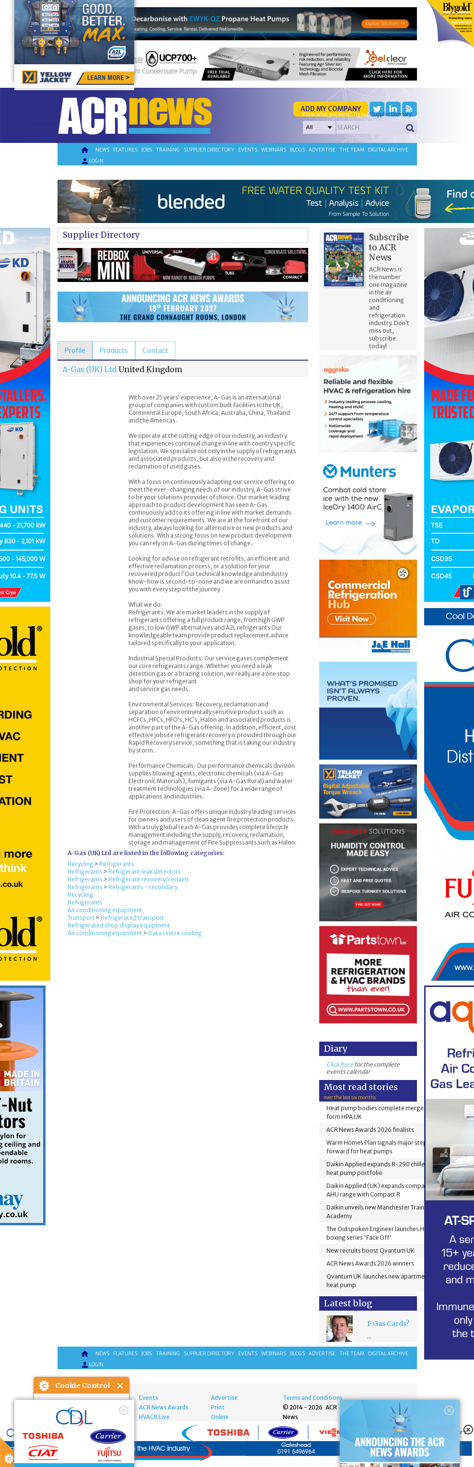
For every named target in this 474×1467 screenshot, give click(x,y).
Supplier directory (209, 150)
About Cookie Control (43, 1385)
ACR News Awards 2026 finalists (370, 1129)
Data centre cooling (175, 933)
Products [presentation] (114, 350)
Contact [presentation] (155, 350)
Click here (339, 1064)
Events (247, 150)
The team (351, 150)
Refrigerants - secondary (142, 887)
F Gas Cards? (388, 1323)
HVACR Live (154, 1416)
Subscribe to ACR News (389, 247)
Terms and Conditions (313, 1397)
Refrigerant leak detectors (144, 871)
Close (120, 1386)
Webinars (273, 150)
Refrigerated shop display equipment (119, 925)
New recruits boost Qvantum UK (370, 1250)
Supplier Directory (101, 235)
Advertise (322, 150)
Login (92, 161)
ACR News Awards (163, 1407)
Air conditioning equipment (105, 910)
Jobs (146, 150)
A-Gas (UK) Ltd (89, 369)
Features (125, 150)
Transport (81, 917)
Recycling (80, 864)
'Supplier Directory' (391, 114)
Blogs (297, 150)
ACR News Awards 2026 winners (370, 1263)
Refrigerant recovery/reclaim (148, 879)
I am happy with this (81, 1431)
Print (218, 1407)
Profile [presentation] (75, 350)
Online (220, 1416)
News (102, 150)
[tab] (75, 350)
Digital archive (388, 150)
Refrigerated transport (132, 917)
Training (168, 150)
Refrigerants (116, 864)
